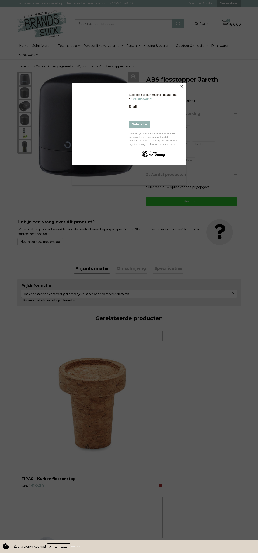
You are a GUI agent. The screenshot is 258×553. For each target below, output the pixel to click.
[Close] (185, 84)
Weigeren (77, 547)
